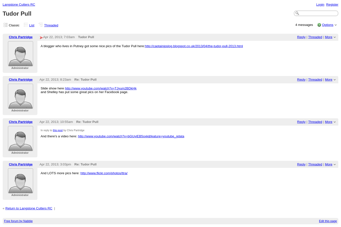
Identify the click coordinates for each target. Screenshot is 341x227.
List (31, 25)
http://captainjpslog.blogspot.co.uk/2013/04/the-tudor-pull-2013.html (194, 46)
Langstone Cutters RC (19, 4)
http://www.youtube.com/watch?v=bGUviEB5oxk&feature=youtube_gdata (131, 136)
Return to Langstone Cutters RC (28, 208)
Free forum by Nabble (18, 221)
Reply (301, 37)
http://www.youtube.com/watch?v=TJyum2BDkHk (101, 88)
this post (58, 130)
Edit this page (328, 221)
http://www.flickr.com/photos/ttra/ (104, 173)
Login (320, 4)
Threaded (51, 25)
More (328, 37)
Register (332, 4)
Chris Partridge (21, 37)
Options (327, 25)
